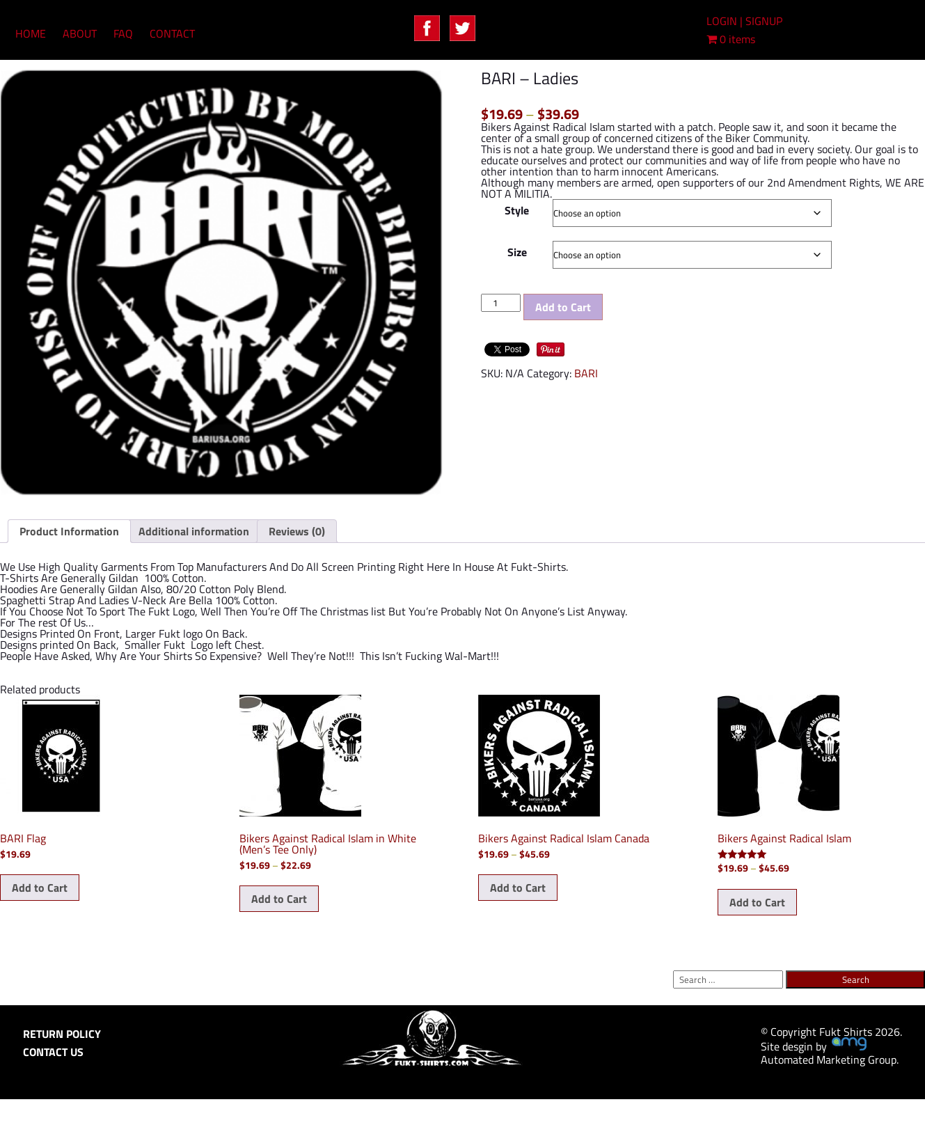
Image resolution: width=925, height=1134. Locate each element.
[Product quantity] (500, 303)
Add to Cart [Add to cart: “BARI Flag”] (40, 887)
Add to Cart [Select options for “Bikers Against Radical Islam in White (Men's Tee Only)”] (279, 898)
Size (517, 252)
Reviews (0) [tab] (297, 531)
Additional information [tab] (194, 531)
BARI (586, 373)
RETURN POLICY (62, 1033)
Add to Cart (563, 307)
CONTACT (172, 33)
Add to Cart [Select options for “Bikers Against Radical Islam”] (757, 902)
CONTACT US (53, 1052)
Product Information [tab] (69, 531)
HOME (30, 33)
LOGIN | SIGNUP (744, 21)
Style (517, 210)
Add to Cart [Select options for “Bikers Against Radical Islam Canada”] (518, 887)
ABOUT (80, 33)
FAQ (123, 33)
